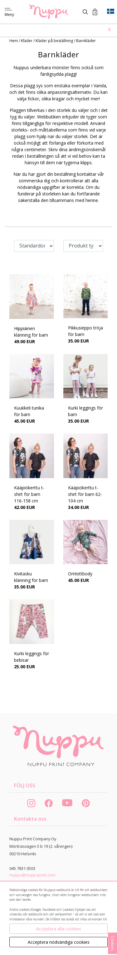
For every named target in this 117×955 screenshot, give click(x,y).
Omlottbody (80, 574)
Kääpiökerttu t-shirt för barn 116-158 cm (29, 494)
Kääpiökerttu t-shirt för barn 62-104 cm (85, 494)
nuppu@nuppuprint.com (32, 875)
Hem (14, 40)
